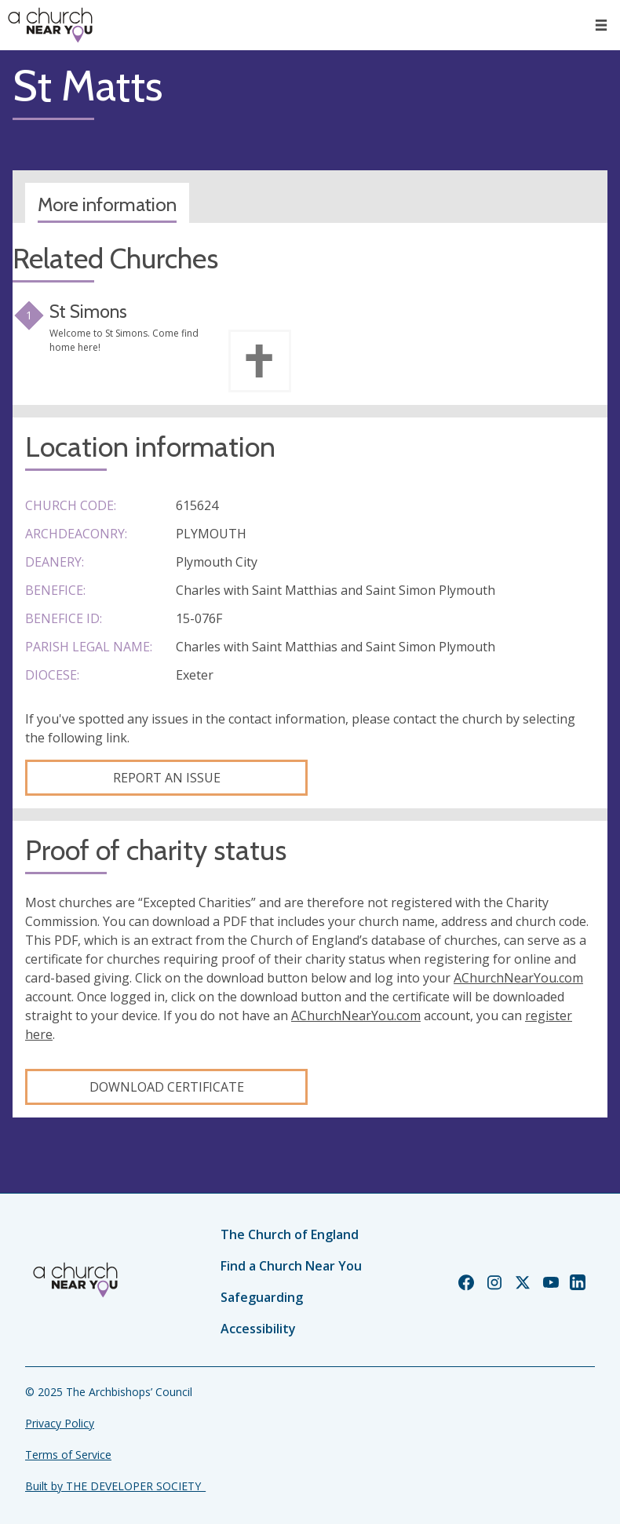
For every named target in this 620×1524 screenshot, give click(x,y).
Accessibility (258, 1328)
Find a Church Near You (291, 1265)
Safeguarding (262, 1297)
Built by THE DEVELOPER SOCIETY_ (115, 1485)
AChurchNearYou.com (518, 977)
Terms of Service (68, 1454)
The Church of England (290, 1234)
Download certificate (166, 1087)
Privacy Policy (59, 1423)
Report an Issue (167, 777)
